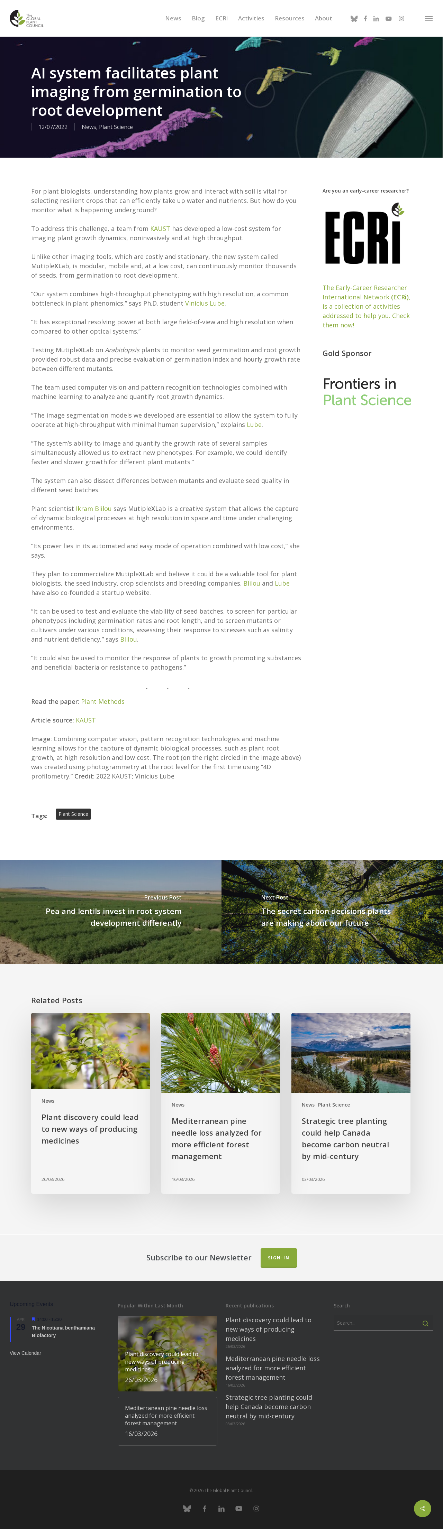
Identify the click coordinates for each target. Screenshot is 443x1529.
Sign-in (279, 1258)
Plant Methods (103, 701)
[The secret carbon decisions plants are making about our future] (332, 912)
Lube (254, 424)
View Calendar (25, 1353)
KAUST (160, 228)
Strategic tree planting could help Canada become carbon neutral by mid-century (269, 1406)
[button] (429, 18)
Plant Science (116, 127)
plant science (73, 814)
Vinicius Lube (205, 303)
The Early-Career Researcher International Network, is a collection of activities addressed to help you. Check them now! (366, 306)
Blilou (251, 583)
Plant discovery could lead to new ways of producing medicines (268, 1329)
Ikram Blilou (94, 508)
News (89, 127)
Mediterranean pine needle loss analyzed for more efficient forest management (273, 1367)
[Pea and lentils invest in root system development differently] (111, 912)
